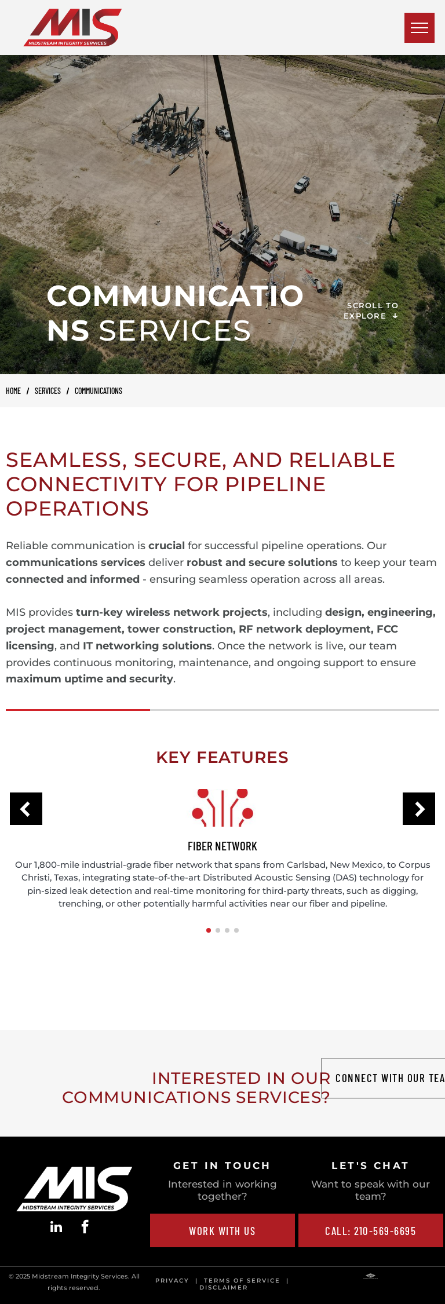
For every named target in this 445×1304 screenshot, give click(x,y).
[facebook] (85, 1228)
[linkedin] (56, 1228)
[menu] (419, 28)
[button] (26, 808)
